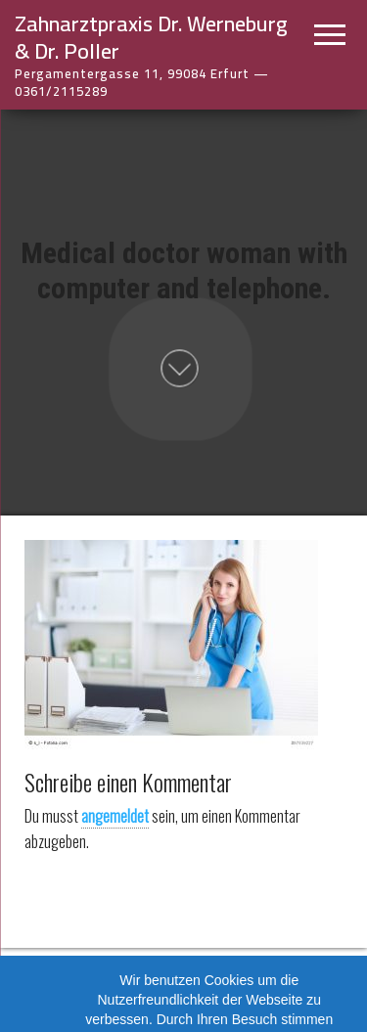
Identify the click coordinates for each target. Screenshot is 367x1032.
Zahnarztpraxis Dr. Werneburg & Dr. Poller (151, 37)
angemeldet (115, 816)
